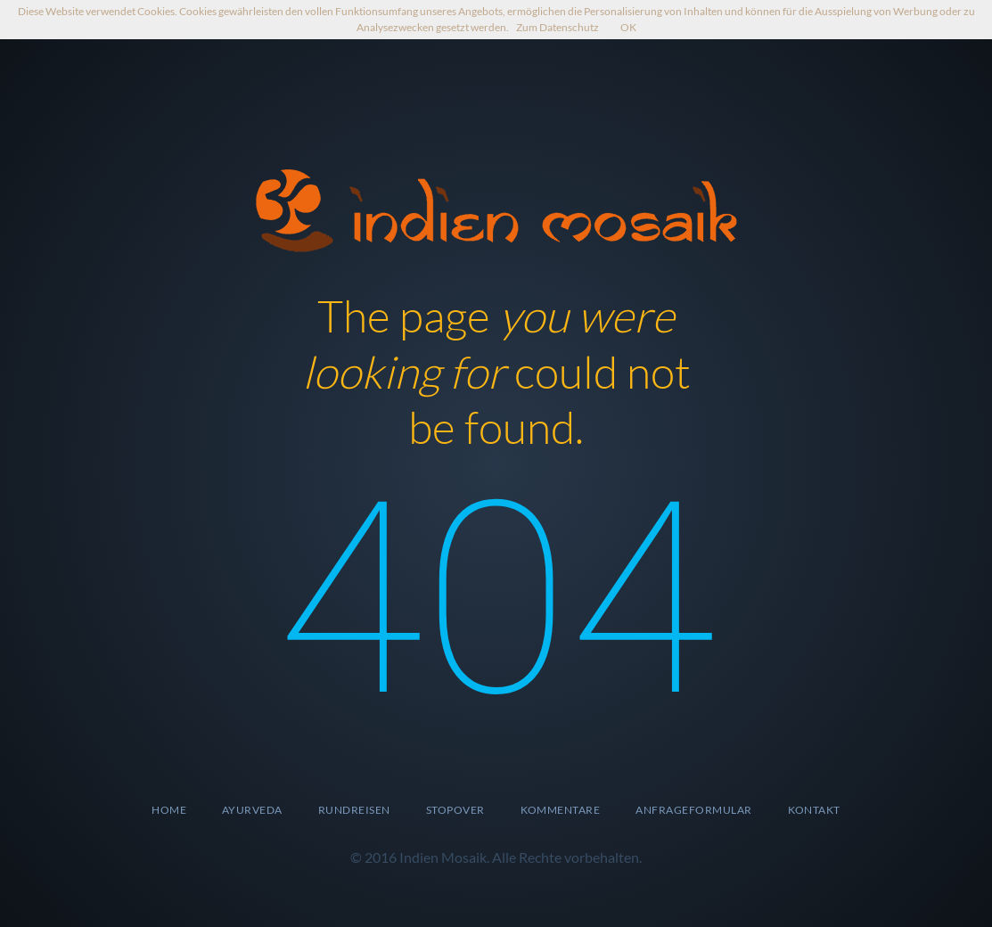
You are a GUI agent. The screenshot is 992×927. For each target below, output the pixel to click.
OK (628, 27)
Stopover (455, 809)
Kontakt (814, 809)
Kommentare (561, 809)
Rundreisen (354, 809)
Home (169, 809)
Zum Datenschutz (557, 27)
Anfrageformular (693, 809)
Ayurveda (252, 809)
